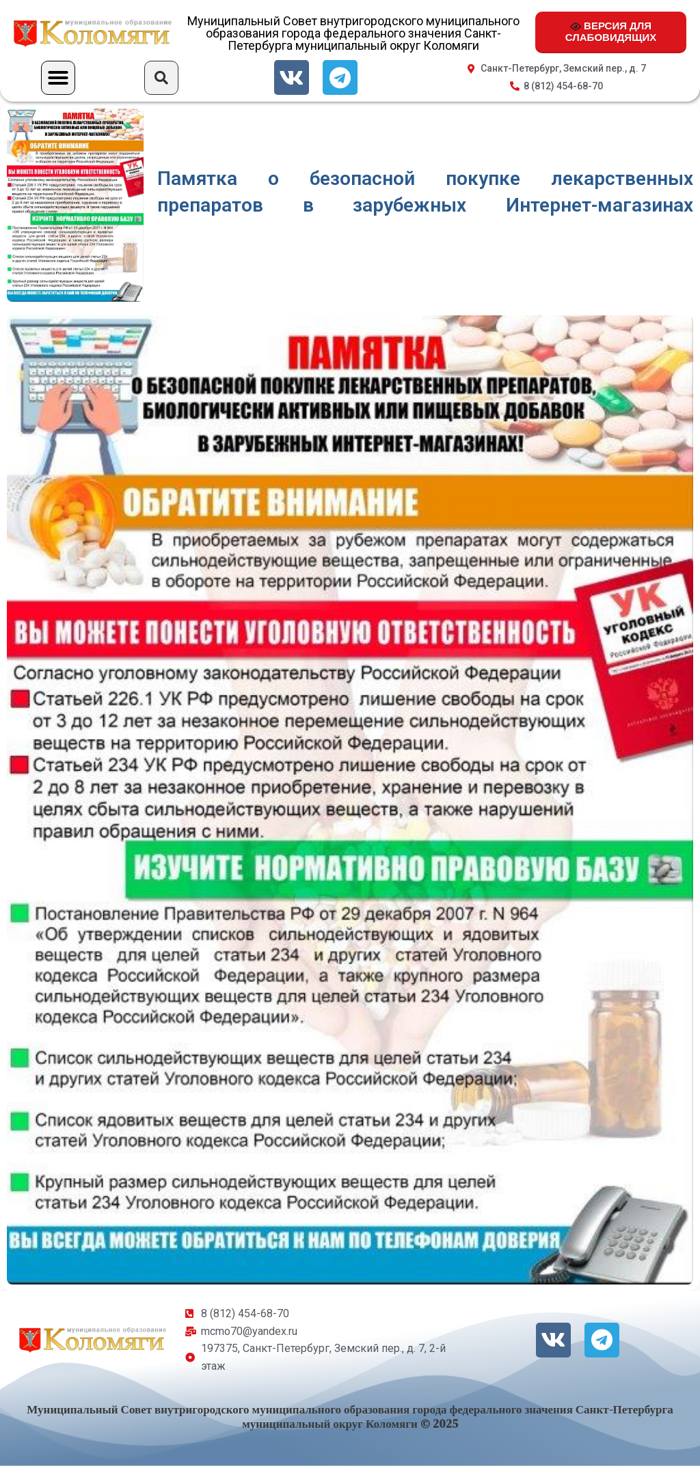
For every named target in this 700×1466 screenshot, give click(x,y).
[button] (58, 78)
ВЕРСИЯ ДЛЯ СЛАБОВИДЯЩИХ (610, 31)
